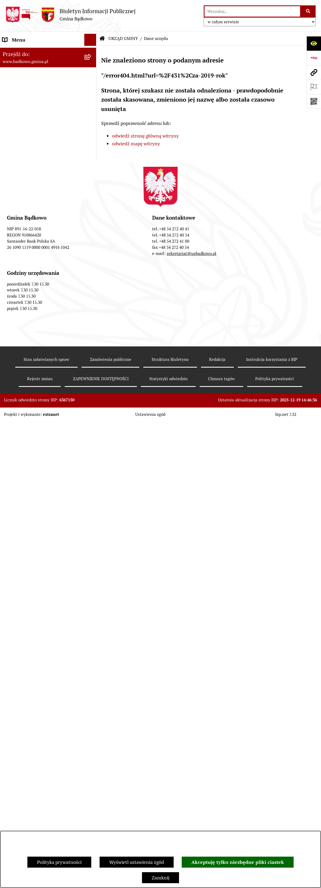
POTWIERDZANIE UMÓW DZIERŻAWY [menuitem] (29, 561)
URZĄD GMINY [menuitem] (18, 52)
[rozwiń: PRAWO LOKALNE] (91, 157)
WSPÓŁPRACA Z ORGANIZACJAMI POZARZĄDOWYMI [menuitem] (39, 455)
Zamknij (160, 878)
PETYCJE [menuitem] (11, 427)
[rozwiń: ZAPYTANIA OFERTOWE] (91, 275)
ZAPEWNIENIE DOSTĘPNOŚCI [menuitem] (35, 471)
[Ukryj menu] (90, 40)
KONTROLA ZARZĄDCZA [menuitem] (29, 596)
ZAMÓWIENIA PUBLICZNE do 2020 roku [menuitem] (40, 259)
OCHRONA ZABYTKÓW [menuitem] (27, 514)
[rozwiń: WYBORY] (91, 193)
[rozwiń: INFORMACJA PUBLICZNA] (91, 483)
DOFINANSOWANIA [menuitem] (23, 311)
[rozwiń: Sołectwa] (91, 129)
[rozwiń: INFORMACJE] (91, 169)
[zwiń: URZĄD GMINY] (91, 52)
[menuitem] (48, 67)
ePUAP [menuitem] (9, 335)
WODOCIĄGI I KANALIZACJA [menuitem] (33, 360)
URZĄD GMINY (123, 38)
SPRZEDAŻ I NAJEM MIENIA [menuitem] (32, 287)
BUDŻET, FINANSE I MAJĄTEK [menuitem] (34, 181)
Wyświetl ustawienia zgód (136, 862)
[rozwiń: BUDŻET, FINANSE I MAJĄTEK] (91, 181)
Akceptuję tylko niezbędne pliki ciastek (237, 862)
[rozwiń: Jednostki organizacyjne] (91, 114)
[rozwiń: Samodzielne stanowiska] (91, 98)
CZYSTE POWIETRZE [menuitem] (25, 526)
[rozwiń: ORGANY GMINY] (91, 145)
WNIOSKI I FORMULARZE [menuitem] (30, 323)
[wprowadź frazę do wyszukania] (252, 11)
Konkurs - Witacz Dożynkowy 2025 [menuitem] (39, 608)
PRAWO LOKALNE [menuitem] (21, 157)
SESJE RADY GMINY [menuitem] (23, 439)
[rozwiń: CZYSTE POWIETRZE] (91, 526)
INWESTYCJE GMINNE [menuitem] (26, 299)
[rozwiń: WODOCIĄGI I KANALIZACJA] (91, 360)
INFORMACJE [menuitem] (16, 169)
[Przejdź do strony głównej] (70, 14)
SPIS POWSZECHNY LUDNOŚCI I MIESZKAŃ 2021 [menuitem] (38, 399)
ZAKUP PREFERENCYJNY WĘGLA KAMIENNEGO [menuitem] (38, 498)
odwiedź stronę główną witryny (145, 136)
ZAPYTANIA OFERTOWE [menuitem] (28, 275)
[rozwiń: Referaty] (91, 83)
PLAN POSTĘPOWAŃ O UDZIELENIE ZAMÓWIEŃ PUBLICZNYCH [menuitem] (41, 221)
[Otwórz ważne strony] (314, 87)
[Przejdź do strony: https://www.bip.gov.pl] (314, 58)
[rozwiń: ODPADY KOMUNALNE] (91, 348)
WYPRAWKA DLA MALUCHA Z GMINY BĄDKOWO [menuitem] (35, 542)
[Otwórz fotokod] (314, 101)
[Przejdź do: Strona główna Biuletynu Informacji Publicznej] (102, 38)
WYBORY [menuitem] (12, 193)
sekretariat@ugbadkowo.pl (191, 727)
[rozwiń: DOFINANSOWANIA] (91, 312)
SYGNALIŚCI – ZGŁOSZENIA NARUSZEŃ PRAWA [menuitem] (32, 580)
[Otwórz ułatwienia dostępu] (314, 43)
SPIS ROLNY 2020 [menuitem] (21, 384)
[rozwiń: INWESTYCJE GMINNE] (91, 299)
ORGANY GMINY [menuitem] (20, 145)
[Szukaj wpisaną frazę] (308, 11)
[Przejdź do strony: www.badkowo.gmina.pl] (314, 72)
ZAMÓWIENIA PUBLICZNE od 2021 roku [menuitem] (40, 240)
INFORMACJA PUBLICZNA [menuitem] (30, 483)
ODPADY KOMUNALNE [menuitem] (27, 348)
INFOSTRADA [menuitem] (17, 415)
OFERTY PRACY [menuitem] (19, 372)
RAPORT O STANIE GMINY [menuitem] (31, 205)
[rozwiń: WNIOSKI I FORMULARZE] (91, 324)
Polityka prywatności (59, 862)
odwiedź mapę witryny (136, 143)
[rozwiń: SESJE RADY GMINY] (91, 439)
